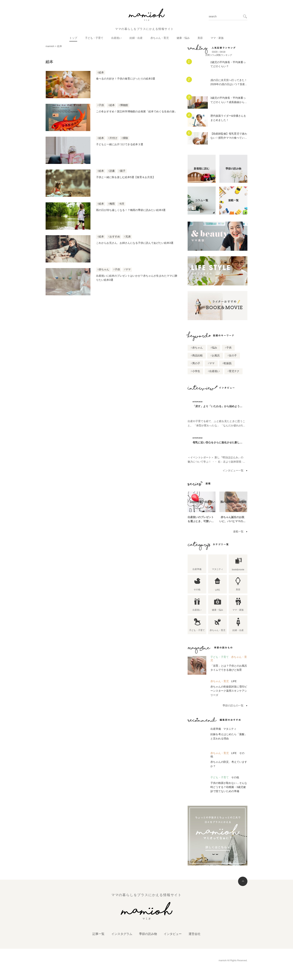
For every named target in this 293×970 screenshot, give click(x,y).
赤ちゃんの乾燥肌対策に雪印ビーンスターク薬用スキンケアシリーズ (228, 691)
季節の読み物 (148, 933)
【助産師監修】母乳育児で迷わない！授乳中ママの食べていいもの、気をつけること (228, 138)
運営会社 (195, 933)
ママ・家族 (217, 37)
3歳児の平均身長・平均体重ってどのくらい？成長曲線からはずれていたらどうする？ (228, 102)
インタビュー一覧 (233, 470)
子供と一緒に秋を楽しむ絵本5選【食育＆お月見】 (125, 177)
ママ (128, 269)
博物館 (124, 105)
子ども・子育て (94, 37)
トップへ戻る (242, 881)
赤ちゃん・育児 (159, 37)
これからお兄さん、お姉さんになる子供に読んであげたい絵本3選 (135, 242)
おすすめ (115, 236)
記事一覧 (98, 933)
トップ (73, 37)
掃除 (125, 138)
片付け (113, 138)
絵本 (101, 72)
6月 (122, 203)
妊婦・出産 (136, 37)
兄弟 (128, 236)
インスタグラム (121, 933)
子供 (101, 105)
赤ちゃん (104, 269)
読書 (112, 171)
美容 (200, 37)
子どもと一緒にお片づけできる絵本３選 (119, 144)
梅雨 (112, 203)
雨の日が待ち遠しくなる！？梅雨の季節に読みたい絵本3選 (131, 210)
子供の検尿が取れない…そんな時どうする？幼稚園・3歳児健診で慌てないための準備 (228, 787)
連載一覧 (238, 531)
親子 (122, 171)
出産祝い (116, 37)
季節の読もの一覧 (233, 705)
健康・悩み (183, 37)
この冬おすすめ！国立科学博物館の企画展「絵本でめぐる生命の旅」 (136, 111)
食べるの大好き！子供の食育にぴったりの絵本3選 (125, 78)
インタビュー (173, 933)
